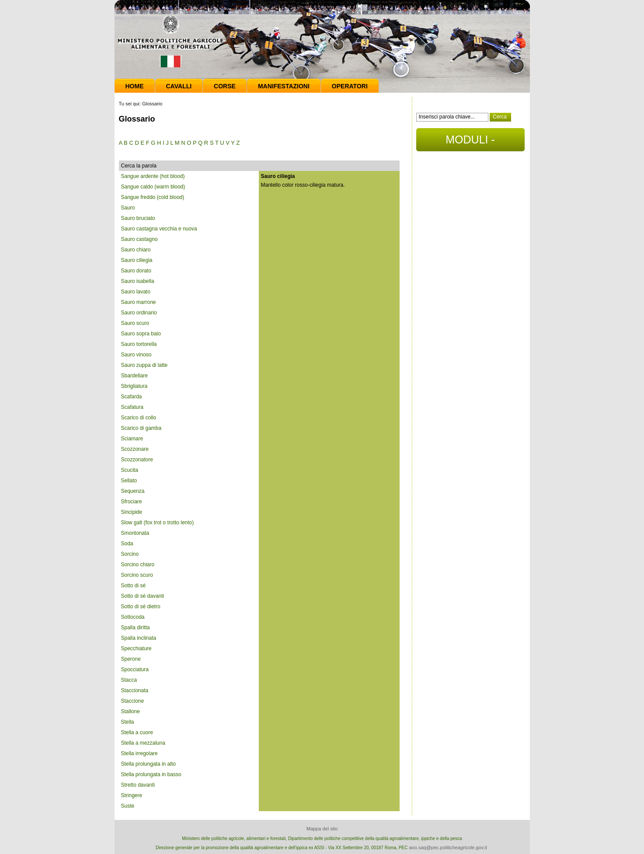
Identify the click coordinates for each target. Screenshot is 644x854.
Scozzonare (135, 449)
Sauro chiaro (136, 250)
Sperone (131, 659)
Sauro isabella (137, 281)
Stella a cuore (137, 732)
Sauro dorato (136, 271)
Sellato (129, 481)
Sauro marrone (138, 302)
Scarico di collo (139, 418)
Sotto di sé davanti (142, 596)
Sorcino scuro (137, 575)
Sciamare (132, 439)
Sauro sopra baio (141, 334)
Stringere (132, 795)
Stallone (130, 711)
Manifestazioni (284, 86)
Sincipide (132, 512)
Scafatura (132, 407)
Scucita (129, 470)
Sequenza (133, 491)
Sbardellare (134, 376)
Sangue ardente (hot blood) (153, 176)
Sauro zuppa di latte (144, 365)
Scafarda (131, 397)
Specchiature (136, 648)
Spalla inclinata (139, 638)
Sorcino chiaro (138, 564)
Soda (127, 543)
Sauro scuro (135, 323)
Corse (225, 86)
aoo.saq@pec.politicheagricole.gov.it (448, 847)
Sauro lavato (135, 292)
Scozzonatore (137, 460)
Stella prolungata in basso (151, 774)
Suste (128, 806)
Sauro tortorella (139, 344)
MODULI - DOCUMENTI (470, 142)
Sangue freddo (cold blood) (152, 197)
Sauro (128, 208)
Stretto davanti (138, 785)
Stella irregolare (139, 753)
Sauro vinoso (136, 355)
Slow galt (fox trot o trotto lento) (157, 522)
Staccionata (135, 690)
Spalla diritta (135, 627)
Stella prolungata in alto (148, 764)
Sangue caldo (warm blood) (153, 187)
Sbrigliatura (134, 386)
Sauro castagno (139, 239)
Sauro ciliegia (137, 260)
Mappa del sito (322, 828)
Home (134, 86)
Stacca (129, 680)
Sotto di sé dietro (140, 606)
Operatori (350, 86)
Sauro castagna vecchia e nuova (159, 229)
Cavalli (179, 86)
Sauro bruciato (138, 218)
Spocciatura (135, 669)
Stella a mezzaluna (143, 743)
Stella (127, 722)
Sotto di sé (133, 585)
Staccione (132, 701)
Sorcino (130, 554)
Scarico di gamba (141, 428)
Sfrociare (131, 501)
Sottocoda (133, 617)
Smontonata (135, 533)
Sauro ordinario (139, 313)
